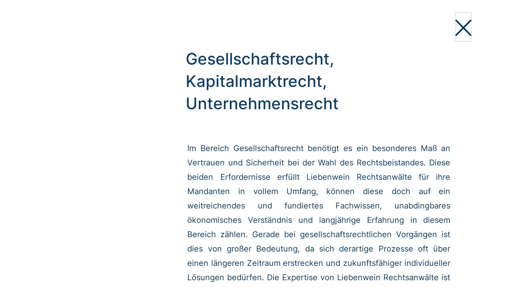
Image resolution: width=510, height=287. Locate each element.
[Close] (463, 26)
